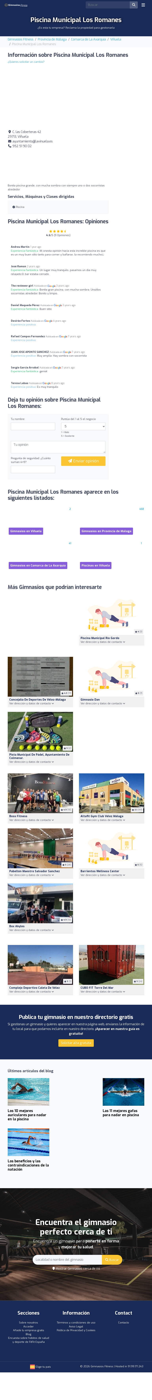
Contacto (123, 1322)
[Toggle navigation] (143, 5)
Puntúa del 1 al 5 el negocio (78, 419)
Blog (28, 1334)
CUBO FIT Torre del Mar (97, 988)
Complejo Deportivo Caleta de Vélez (34, 988)
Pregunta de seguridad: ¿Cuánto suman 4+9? (31, 460)
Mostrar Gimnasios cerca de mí (76, 1268)
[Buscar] (134, 4)
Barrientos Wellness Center (100, 871)
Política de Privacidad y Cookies (76, 1330)
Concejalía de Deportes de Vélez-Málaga (37, 700)
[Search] (108, 4)
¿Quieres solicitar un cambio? (26, 62)
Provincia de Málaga (52, 39)
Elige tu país (40, 1366)
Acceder (28, 1326)
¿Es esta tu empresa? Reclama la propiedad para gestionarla (76, 27)
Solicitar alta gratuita (76, 1043)
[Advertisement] (111, 154)
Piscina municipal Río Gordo (100, 638)
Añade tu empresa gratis (28, 1330)
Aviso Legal (76, 1326)
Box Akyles (17, 926)
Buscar (112, 1260)
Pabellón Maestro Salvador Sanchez (34, 871)
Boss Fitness (18, 816)
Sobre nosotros (28, 1322)
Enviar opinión (83, 461)
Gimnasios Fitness (20, 39)
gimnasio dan (90, 700)
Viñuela (115, 39)
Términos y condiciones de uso (76, 1322)
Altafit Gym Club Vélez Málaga (102, 816)
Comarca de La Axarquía (88, 39)
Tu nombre (18, 419)
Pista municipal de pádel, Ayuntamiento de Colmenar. (39, 756)
